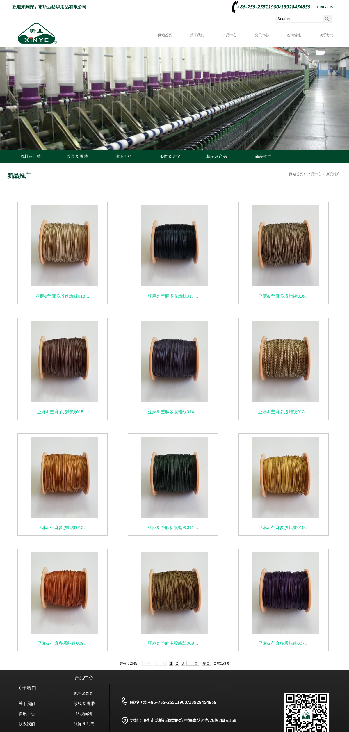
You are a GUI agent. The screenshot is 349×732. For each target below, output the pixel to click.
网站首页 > (297, 174)
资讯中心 (262, 35)
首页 (147, 663)
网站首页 (165, 35)
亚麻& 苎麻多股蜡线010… (283, 527)
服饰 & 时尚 (170, 156)
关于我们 (197, 35)
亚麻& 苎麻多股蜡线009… (62, 643)
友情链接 (294, 35)
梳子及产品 (216, 156)
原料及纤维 (30, 156)
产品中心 (229, 35)
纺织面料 (123, 156)
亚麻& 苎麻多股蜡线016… (283, 295)
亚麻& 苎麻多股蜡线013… (283, 411)
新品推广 (263, 156)
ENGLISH (327, 7)
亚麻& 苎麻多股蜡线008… (173, 643)
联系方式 (326, 35)
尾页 (206, 663)
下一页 (193, 663)
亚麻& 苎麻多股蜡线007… (283, 643)
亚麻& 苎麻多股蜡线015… (62, 411)
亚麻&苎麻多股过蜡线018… (62, 295)
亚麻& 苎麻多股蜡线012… (62, 527)
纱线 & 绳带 (77, 156)
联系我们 (27, 724)
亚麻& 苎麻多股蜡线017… (173, 295)
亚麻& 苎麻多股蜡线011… (173, 527)
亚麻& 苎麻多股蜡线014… (173, 411)
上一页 (160, 663)
